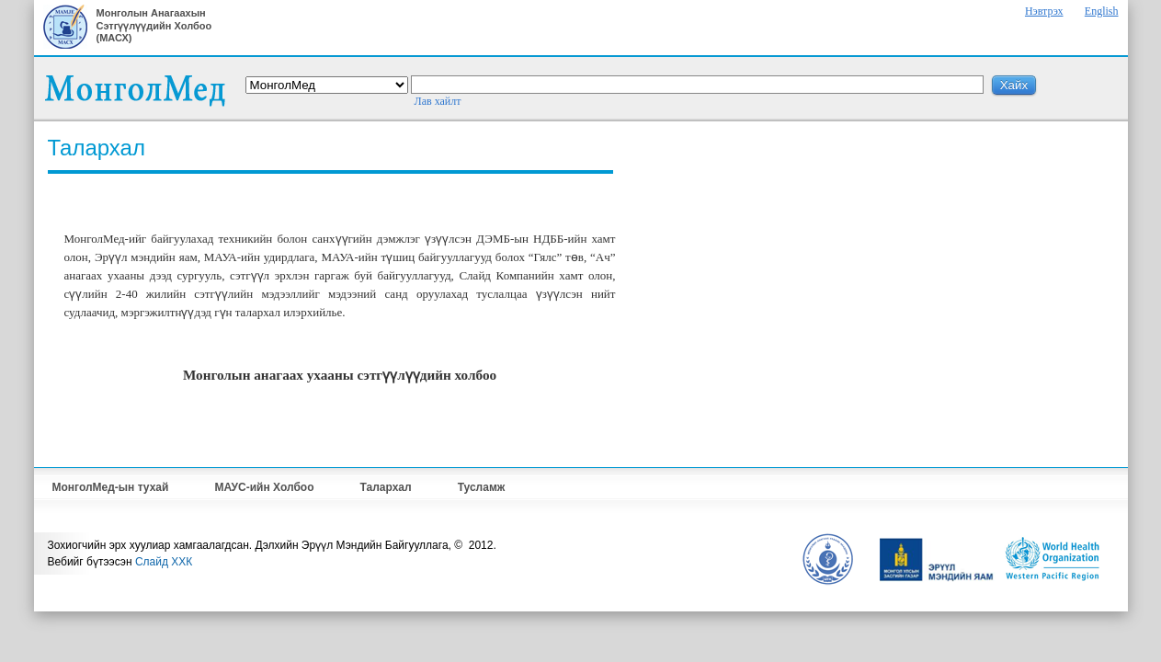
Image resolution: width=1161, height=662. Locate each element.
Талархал (386, 487)
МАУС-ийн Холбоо (263, 487)
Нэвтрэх (1044, 11)
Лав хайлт (438, 101)
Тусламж (482, 487)
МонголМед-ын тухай (110, 487)
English (1102, 11)
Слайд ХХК (163, 561)
